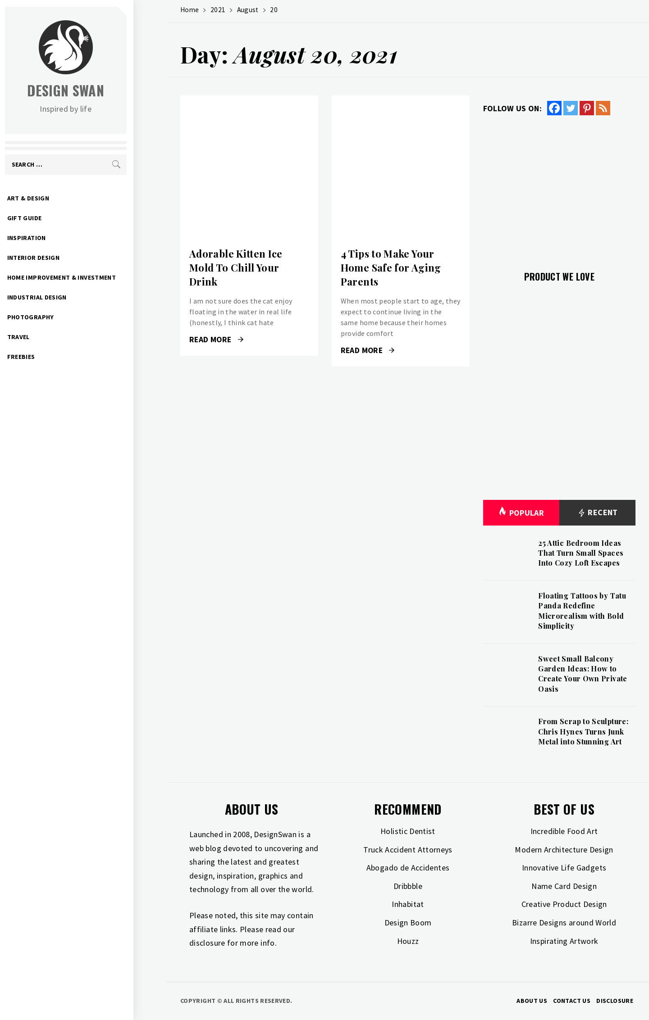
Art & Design (61, 198)
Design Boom (408, 922)
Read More (216, 339)
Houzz (408, 941)
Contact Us (571, 1001)
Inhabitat (408, 904)
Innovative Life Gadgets (564, 867)
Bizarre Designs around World (564, 922)
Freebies (55, 357)
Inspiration (60, 238)
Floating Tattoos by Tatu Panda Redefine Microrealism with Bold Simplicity (582, 610)
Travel (52, 337)
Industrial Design (70, 297)
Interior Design (67, 258)
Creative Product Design (564, 904)
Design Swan (99, 90)
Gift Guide (58, 218)
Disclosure (614, 1001)
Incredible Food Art (564, 831)
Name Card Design (564, 886)
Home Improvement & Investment (95, 277)
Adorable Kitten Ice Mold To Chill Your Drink (236, 267)
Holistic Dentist (407, 831)
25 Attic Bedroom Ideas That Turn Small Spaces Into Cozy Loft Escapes (580, 553)
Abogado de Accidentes (408, 867)
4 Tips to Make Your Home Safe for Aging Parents (391, 267)
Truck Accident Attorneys (407, 849)
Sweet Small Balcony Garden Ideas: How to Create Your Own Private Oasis (582, 674)
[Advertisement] (559, 188)
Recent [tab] (597, 512)
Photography (64, 317)
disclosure (207, 943)
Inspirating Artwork (564, 941)
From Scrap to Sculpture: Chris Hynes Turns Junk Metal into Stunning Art (583, 731)
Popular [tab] (521, 513)
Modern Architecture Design (564, 849)
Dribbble (407, 886)
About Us (531, 1001)
